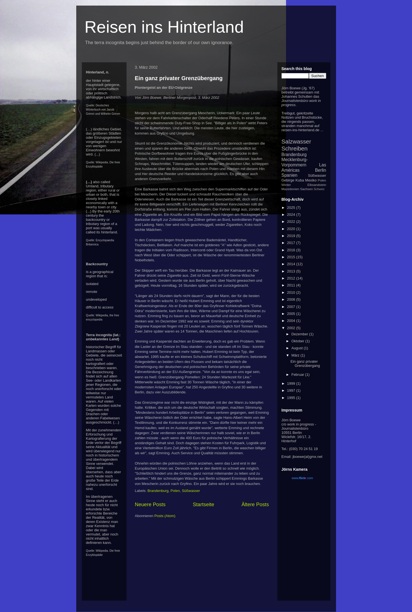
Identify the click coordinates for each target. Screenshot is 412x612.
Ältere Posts (255, 504)
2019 (291, 236)
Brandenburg (157, 491)
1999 (291, 383)
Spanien (289, 175)
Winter (286, 185)
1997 (291, 390)
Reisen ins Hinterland (164, 27)
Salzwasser (296, 141)
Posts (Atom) (164, 516)
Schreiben (295, 148)
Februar (298, 374)
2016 (291, 250)
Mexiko (310, 180)
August (297, 348)
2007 (291, 307)
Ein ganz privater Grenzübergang (179, 78)
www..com (302, 478)
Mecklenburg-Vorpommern (295, 162)
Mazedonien (290, 189)
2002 (291, 328)
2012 (291, 278)
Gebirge (288, 180)
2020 (291, 229)
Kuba (300, 180)
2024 (291, 214)
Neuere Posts (150, 504)
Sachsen (306, 189)
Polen (175, 491)
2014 (291, 264)
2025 (291, 207)
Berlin (320, 170)
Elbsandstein (317, 185)
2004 (291, 321)
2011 (291, 285)
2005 (291, 314)
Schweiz (319, 189)
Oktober (298, 341)
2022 (291, 221)
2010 (291, 292)
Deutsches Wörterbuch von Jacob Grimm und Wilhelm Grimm (103, 109)
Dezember (300, 334)
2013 (291, 271)
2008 (291, 299)
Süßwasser (191, 491)
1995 (291, 398)
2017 (291, 243)
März (296, 355)
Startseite (203, 504)
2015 (291, 257)
